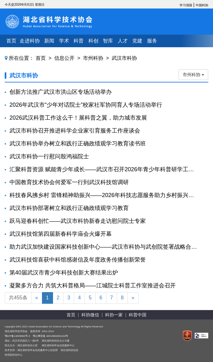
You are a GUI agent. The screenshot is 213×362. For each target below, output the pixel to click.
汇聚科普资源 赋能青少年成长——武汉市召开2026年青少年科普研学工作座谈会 (103, 169)
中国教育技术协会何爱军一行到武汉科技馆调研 (69, 182)
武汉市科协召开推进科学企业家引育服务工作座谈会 (74, 130)
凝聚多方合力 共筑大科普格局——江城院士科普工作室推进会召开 (92, 285)
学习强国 (186, 5)
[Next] (133, 298)
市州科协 (93, 58)
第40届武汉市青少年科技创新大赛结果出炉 (63, 272)
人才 (123, 40)
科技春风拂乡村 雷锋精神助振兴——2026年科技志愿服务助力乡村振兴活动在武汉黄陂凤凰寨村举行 (103, 195)
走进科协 (30, 40)
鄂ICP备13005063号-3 (17, 336)
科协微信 (90, 314)
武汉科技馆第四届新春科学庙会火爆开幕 (60, 234)
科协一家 (114, 314)
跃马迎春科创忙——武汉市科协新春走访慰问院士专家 (77, 221)
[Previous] (36, 298)
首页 (11, 40)
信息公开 (64, 58)
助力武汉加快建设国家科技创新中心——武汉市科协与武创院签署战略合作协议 (103, 247)
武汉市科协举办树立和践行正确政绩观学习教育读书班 (77, 143)
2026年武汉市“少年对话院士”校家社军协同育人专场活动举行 (85, 105)
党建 (137, 40)
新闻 (49, 40)
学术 (64, 40)
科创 (93, 40)
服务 (152, 40)
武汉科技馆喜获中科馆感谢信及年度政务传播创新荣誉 (77, 260)
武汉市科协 (124, 58)
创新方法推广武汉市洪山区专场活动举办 (60, 92)
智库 (108, 40)
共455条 (18, 297)
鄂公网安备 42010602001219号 (50, 336)
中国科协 (202, 5)
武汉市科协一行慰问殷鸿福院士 (49, 156)
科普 (79, 40)
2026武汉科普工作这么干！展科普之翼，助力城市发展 (78, 118)
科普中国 (137, 314)
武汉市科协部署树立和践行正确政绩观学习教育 (69, 208)
